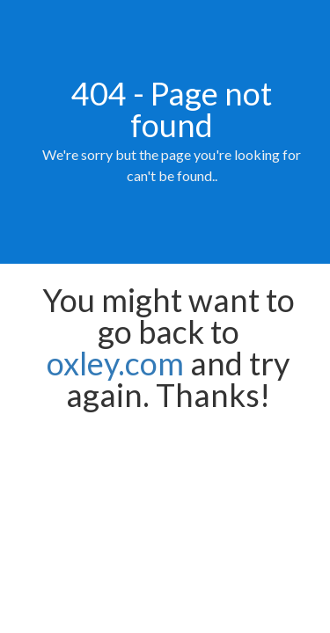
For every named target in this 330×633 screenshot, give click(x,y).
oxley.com (115, 363)
